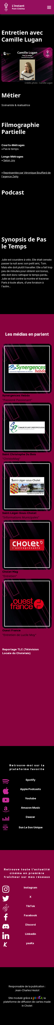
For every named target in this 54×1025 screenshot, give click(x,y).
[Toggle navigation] (49, 7)
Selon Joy (9, 160)
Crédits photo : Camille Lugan (39, 83)
